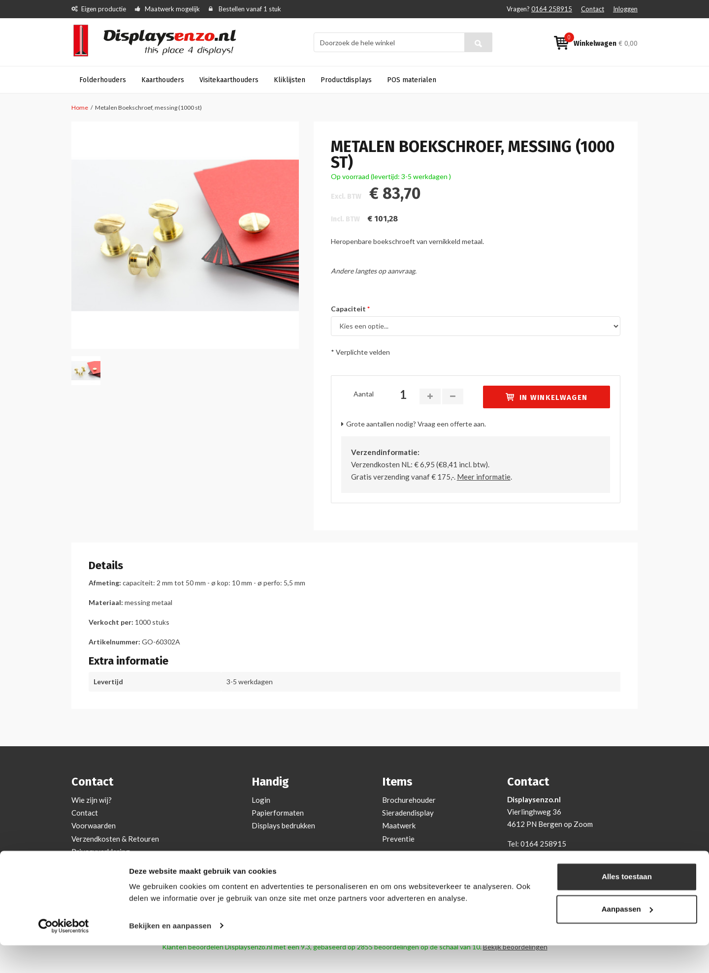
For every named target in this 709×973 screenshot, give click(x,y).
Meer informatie (484, 476)
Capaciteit (348, 308)
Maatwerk (399, 825)
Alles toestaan (627, 905)
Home (79, 107)
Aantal (364, 394)
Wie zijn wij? (91, 799)
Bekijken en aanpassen (170, 953)
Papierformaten (278, 812)
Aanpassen (627, 937)
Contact (592, 9)
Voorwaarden (93, 825)
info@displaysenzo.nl (566, 855)
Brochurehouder (409, 799)
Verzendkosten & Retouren (115, 838)
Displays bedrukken (283, 825)
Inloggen (625, 9)
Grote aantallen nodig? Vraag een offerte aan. (416, 424)
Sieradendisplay (408, 812)
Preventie (398, 838)
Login (261, 799)
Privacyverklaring (100, 851)
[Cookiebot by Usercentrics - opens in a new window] (64, 953)
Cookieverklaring (99, 864)
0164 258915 (551, 9)
